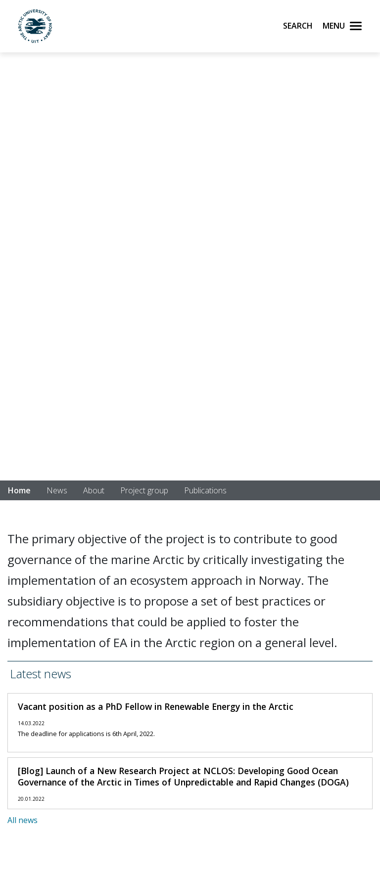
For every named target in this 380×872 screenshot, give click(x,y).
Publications (205, 490)
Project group (144, 490)
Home (19, 490)
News (57, 490)
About (93, 490)
